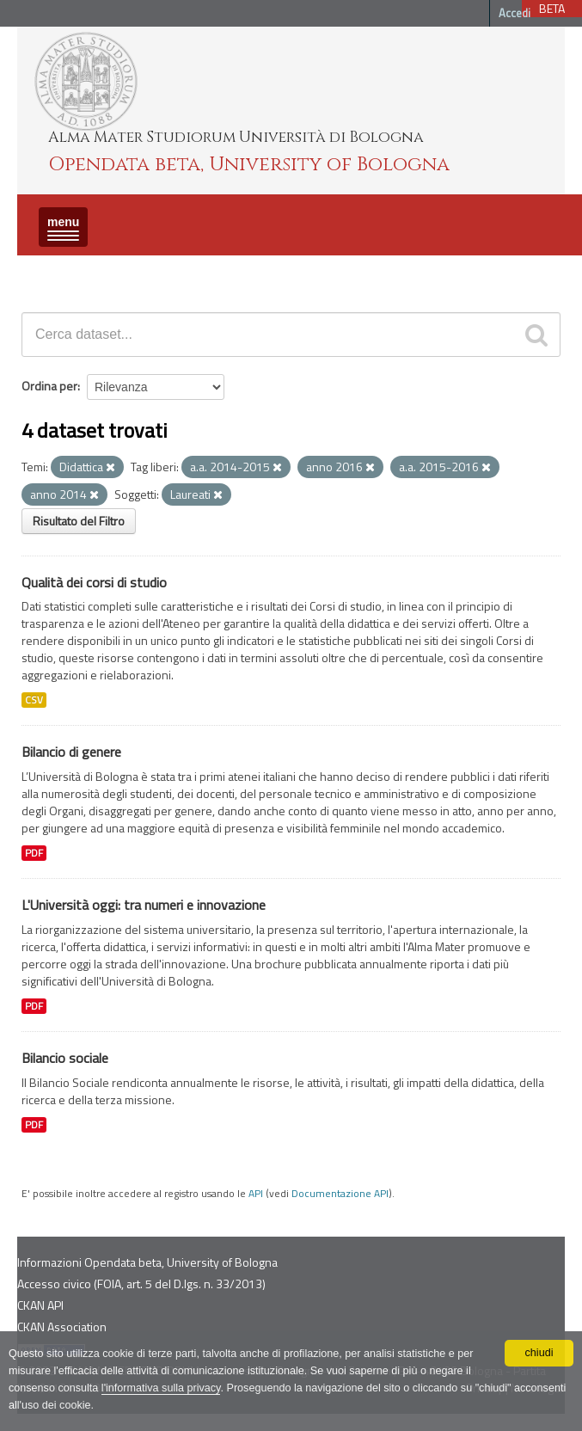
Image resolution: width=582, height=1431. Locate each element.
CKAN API (40, 1305)
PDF (34, 853)
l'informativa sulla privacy (161, 1388)
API (255, 1193)
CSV (34, 700)
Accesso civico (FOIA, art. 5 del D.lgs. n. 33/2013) (141, 1283)
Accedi (514, 12)
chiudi (539, 1353)
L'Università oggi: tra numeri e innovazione (143, 904)
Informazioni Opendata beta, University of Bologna (147, 1262)
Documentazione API (340, 1193)
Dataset (47, 270)
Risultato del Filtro (79, 521)
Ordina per (49, 386)
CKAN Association (62, 1326)
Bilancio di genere (71, 751)
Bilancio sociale (64, 1057)
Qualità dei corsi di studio (94, 582)
